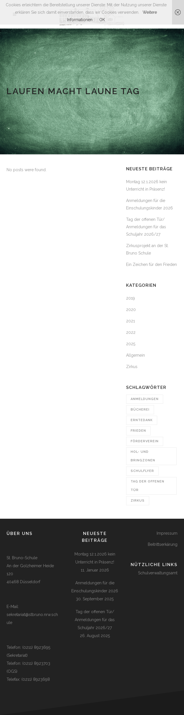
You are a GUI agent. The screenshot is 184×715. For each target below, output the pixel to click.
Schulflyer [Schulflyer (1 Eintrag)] (142, 471)
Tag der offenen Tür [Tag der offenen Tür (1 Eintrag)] (147, 486)
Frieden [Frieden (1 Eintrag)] (138, 431)
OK (102, 19)
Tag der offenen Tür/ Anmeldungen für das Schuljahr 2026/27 (146, 227)
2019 (130, 298)
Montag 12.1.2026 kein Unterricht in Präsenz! (94, 558)
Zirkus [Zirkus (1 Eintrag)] (138, 500)
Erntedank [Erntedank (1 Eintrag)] (142, 420)
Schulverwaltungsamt (157, 573)
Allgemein (135, 355)
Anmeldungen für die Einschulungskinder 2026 (94, 587)
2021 (130, 321)
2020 (131, 309)
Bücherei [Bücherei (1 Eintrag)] (140, 409)
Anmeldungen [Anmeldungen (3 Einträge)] (145, 399)
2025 (130, 344)
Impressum (167, 533)
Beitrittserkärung (162, 544)
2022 (131, 332)
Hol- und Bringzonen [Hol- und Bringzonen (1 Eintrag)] (143, 456)
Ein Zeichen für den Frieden (151, 264)
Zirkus (132, 366)
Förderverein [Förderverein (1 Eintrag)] (145, 441)
